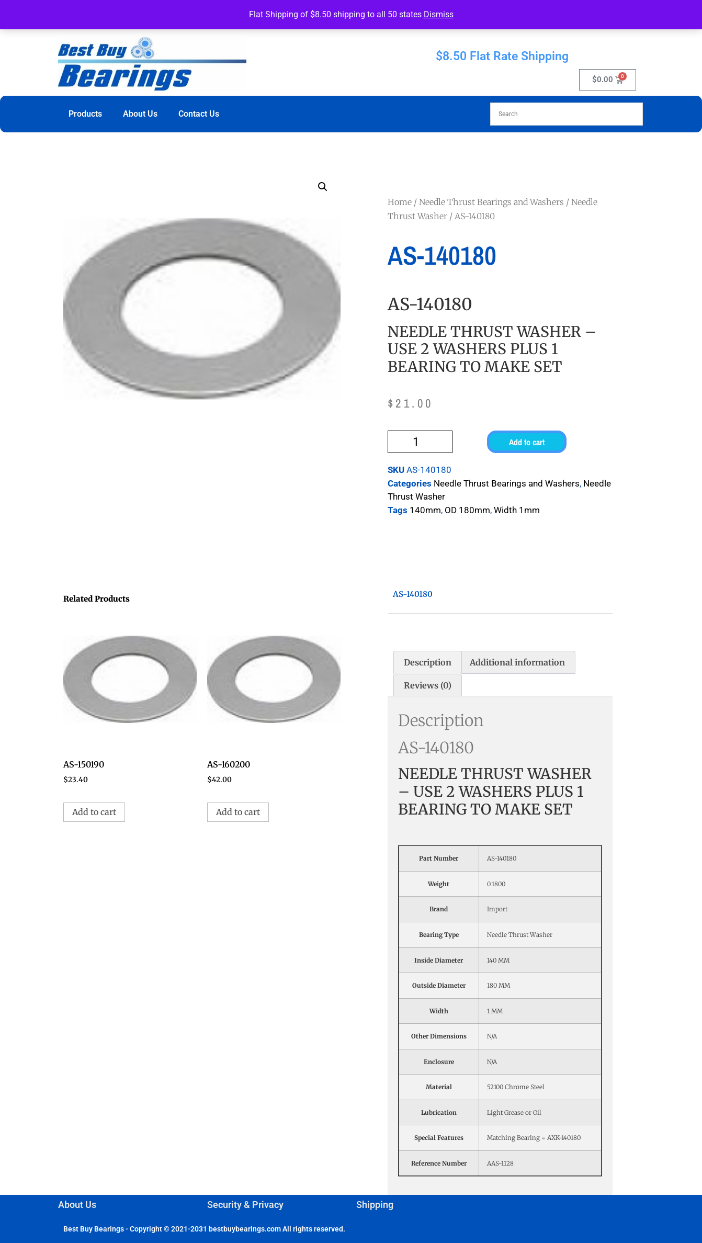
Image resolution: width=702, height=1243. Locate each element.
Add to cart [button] (94, 812)
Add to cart (527, 442)
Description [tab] (427, 662)
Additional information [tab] (517, 662)
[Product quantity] (420, 442)
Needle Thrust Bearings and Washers (491, 202)
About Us (140, 114)
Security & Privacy (245, 1204)
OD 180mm (467, 510)
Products (85, 114)
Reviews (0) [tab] (427, 685)
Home (400, 202)
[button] (322, 186)
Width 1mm (517, 510)
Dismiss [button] (439, 14)
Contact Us (198, 114)
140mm (425, 510)
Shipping (374, 1204)
